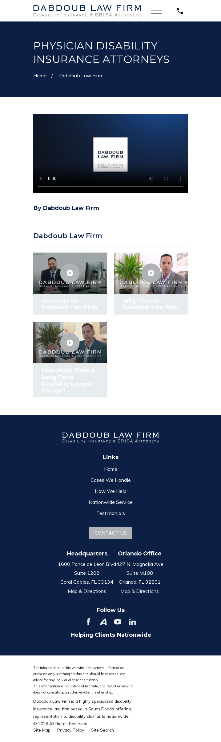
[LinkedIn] (132, 621)
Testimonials (110, 513)
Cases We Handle (110, 480)
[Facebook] (88, 621)
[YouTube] (117, 621)
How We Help (111, 491)
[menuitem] (41, 730)
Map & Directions (87, 591)
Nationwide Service (111, 502)
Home (110, 469)
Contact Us (110, 533)
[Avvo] (103, 621)
